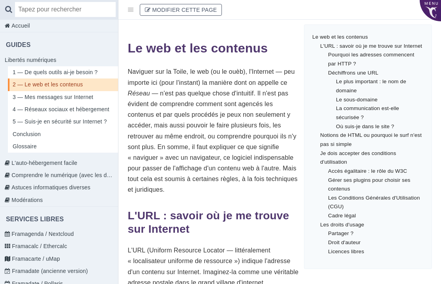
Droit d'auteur (344, 242)
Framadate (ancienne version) (49, 271)
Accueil (20, 25)
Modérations (26, 200)
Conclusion (27, 134)
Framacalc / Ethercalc (38, 246)
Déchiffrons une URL (353, 73)
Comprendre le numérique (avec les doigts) (64, 175)
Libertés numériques (30, 60)
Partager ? (340, 233)
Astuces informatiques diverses (50, 187)
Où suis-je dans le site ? (365, 126)
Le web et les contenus (340, 37)
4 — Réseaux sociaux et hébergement (61, 109)
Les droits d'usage (342, 225)
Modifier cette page (181, 10)
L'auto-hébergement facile (43, 163)
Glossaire (25, 146)
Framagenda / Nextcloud (42, 234)
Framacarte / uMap (35, 259)
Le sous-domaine (356, 100)
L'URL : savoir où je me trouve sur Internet (371, 46)
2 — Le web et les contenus (48, 84)
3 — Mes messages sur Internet (53, 97)
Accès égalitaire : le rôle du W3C (367, 171)
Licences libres (346, 251)
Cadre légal (342, 216)
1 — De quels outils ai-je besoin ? (55, 72)
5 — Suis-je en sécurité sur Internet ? (60, 121)
